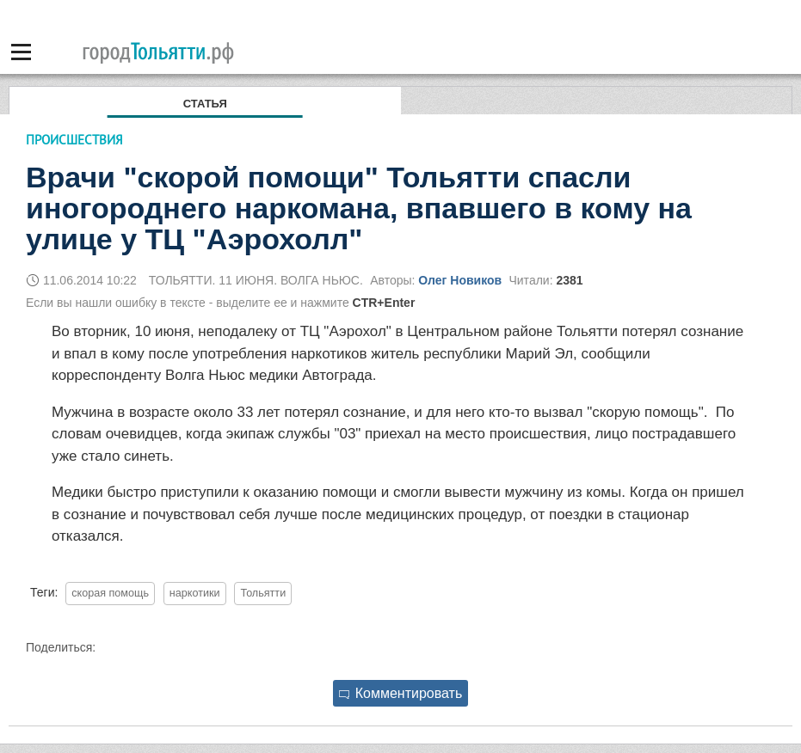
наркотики (194, 593)
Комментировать (401, 693)
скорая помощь (110, 593)
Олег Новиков (460, 280)
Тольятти (263, 593)
